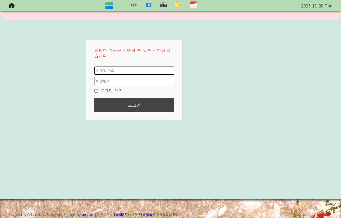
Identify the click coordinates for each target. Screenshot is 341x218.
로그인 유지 (108, 90)
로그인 (134, 105)
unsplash (87, 214)
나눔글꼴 (147, 214)
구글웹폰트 (120, 214)
